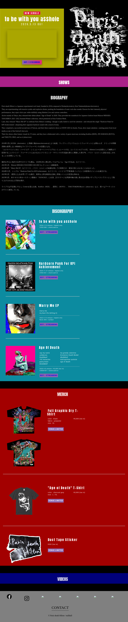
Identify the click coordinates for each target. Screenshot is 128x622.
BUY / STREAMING (32, 62)
